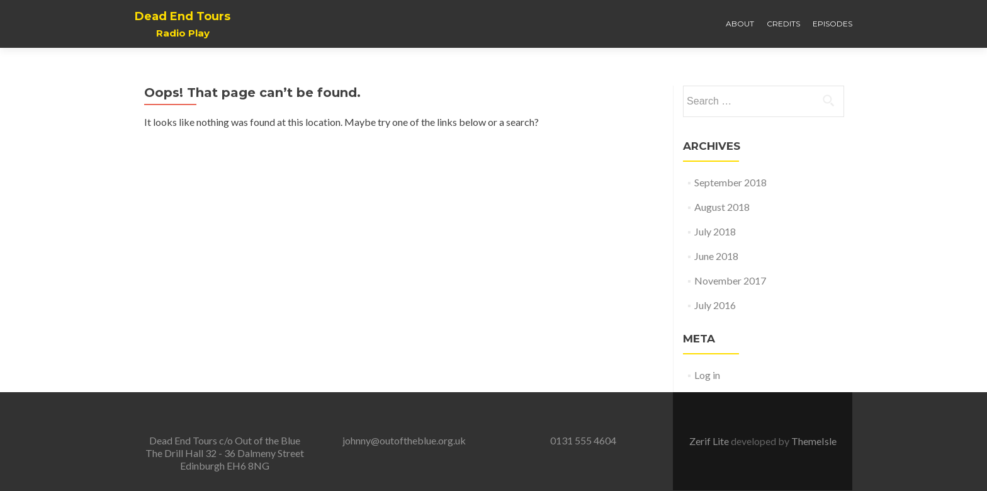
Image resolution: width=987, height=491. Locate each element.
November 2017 (730, 280)
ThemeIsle (814, 441)
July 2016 (715, 305)
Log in (707, 375)
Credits (783, 23)
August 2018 (722, 207)
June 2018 (716, 256)
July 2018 (715, 231)
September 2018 (730, 182)
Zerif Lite (710, 441)
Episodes (832, 23)
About (740, 23)
